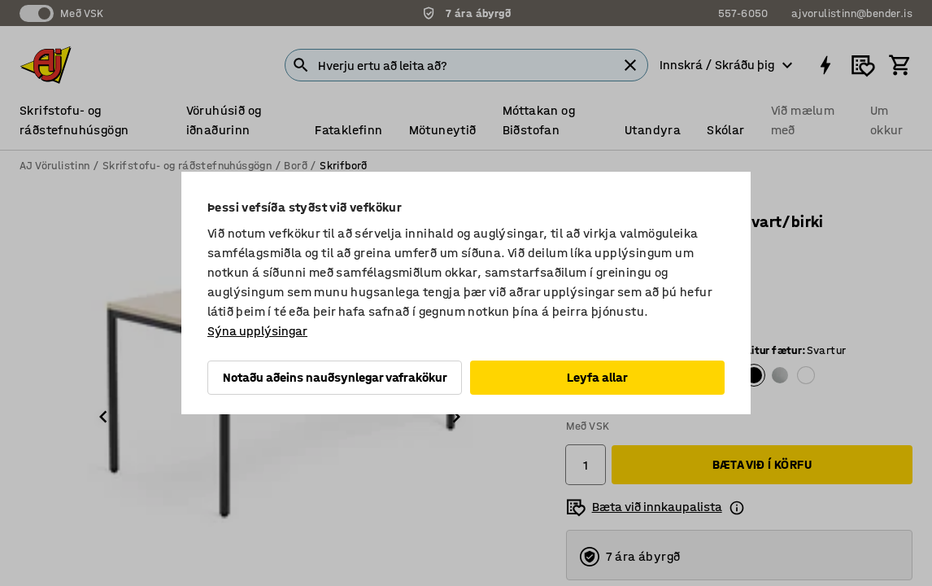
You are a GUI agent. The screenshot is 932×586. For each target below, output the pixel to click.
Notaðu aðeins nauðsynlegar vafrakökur (335, 377)
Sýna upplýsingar (257, 331)
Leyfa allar (597, 377)
